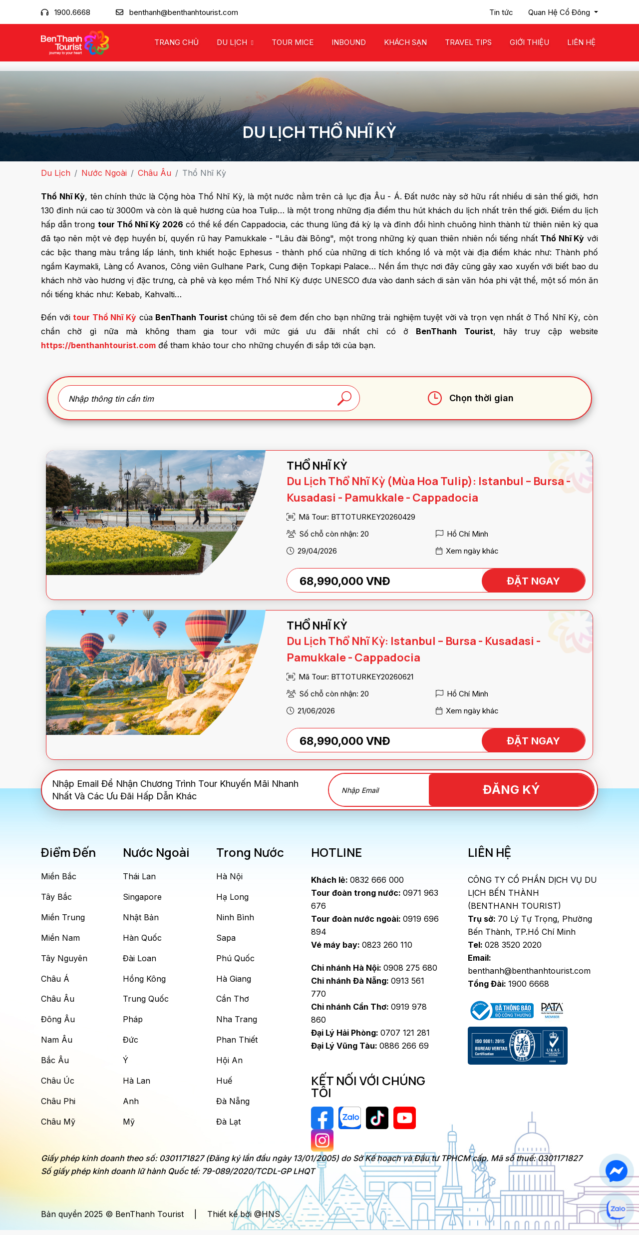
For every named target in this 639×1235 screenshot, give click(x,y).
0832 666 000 (357, 880)
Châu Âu (154, 173)
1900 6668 (508, 984)
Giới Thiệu (529, 42)
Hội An (229, 1065)
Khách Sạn (405, 42)
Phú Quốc (235, 960)
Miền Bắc (58, 876)
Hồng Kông (144, 981)
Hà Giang (233, 981)
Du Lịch (233, 42)
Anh (131, 1107)
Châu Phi (58, 1107)
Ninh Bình (235, 918)
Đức (130, 1044)
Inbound (348, 42)
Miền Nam (60, 939)
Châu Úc (57, 1086)
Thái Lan (139, 876)
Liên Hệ (581, 42)
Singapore (142, 897)
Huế (224, 1086)
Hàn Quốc (142, 939)
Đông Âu (58, 1023)
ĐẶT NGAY (533, 581)
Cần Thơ (232, 1002)
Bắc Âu (55, 1065)
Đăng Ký (537, 789)
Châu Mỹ (58, 1128)
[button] (563, 12)
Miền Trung (63, 918)
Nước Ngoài (104, 173)
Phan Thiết (237, 1044)
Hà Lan (136, 1086)
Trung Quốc (146, 1002)
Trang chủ (176, 42)
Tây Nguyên (64, 960)
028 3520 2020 (505, 945)
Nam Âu (56, 1044)
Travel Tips (468, 42)
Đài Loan (139, 960)
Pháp (133, 1023)
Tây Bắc (56, 897)
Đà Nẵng (233, 1107)
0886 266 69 (370, 1046)
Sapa (226, 939)
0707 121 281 (370, 1033)
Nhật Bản (141, 918)
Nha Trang (236, 1023)
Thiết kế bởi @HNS (243, 1219)
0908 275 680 (374, 968)
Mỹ (129, 1128)
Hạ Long (232, 897)
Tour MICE (293, 42)
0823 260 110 (361, 945)
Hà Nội (229, 876)
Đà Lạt (228, 1128)
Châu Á (55, 981)
